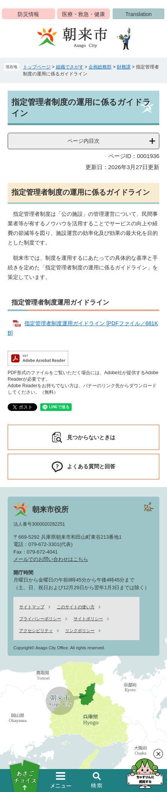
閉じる (158, 754)
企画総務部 (99, 67)
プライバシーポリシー (40, 618)
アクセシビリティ (36, 630)
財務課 (124, 67)
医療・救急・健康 (83, 14)
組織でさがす (70, 67)
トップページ (37, 67)
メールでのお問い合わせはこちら (50, 559)
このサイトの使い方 (76, 607)
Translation (138, 14)
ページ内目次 (83, 141)
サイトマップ (31, 607)
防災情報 (28, 14)
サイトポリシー (88, 618)
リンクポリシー (80, 630)
